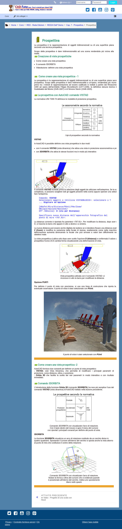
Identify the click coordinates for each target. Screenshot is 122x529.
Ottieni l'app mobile (90, 522)
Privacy (8, 522)
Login (113, 2)
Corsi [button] (7, 16)
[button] (67, 2)
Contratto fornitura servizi (24, 522)
